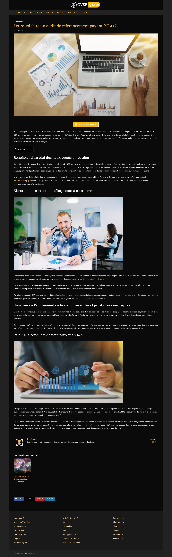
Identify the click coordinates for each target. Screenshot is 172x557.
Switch (50, 12)
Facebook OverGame (71, 542)
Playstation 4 (118, 522)
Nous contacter (20, 526)
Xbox (39, 12)
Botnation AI (118, 534)
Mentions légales (21, 542)
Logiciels (17, 538)
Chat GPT (117, 530)
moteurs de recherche (95, 279)
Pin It (40, 499)
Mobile (61, 12)
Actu (18, 12)
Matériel (73, 12)
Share (18, 499)
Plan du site (118, 538)
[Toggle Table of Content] (28, 149)
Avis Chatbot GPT (70, 518)
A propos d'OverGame (22, 522)
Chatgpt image (69, 534)
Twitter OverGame (71, 538)
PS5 (31, 12)
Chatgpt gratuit (20, 534)
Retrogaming (118, 518)
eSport (85, 12)
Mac (65, 530)
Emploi (66, 522)
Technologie (18, 21)
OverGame (31, 439)
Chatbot (116, 526)
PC (25, 12)
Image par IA (19, 518)
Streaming (67, 526)
